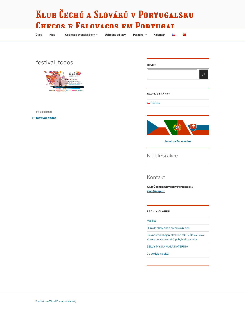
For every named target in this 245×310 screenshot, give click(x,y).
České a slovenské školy (82, 34)
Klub (54, 34)
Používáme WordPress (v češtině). (56, 301)
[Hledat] (203, 74)
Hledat (151, 65)
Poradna (140, 34)
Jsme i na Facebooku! (177, 141)
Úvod (39, 34)
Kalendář (159, 34)
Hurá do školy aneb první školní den (168, 227)
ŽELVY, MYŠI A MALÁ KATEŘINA (167, 246)
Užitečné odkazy (115, 34)
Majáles (151, 220)
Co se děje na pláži (158, 253)
